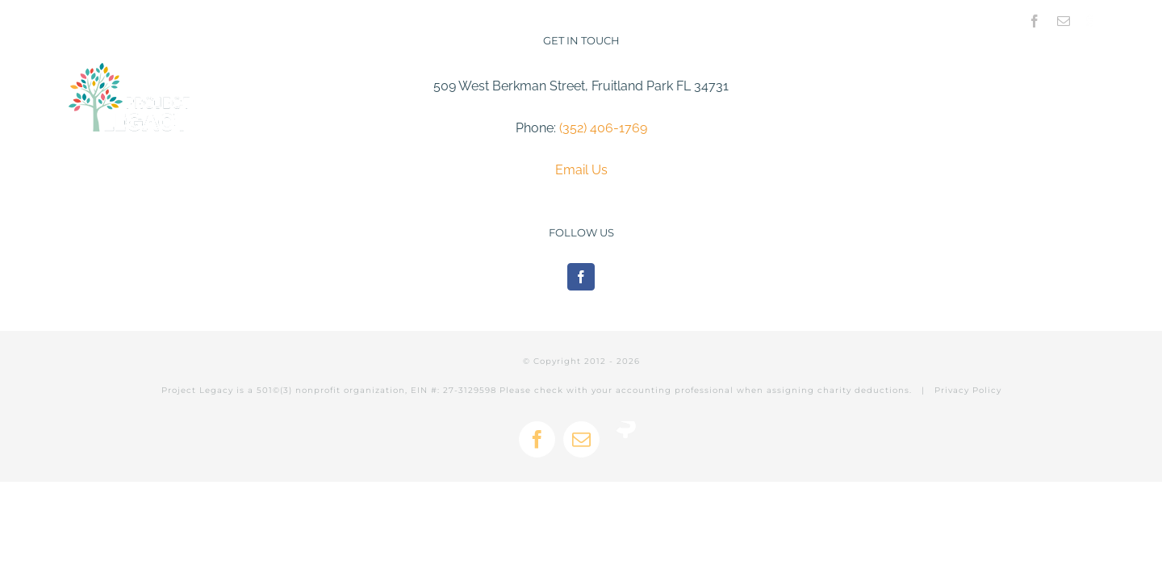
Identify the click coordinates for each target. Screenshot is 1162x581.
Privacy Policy (967, 390)
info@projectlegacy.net (262, 18)
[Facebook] (581, 276)
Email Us (581, 170)
